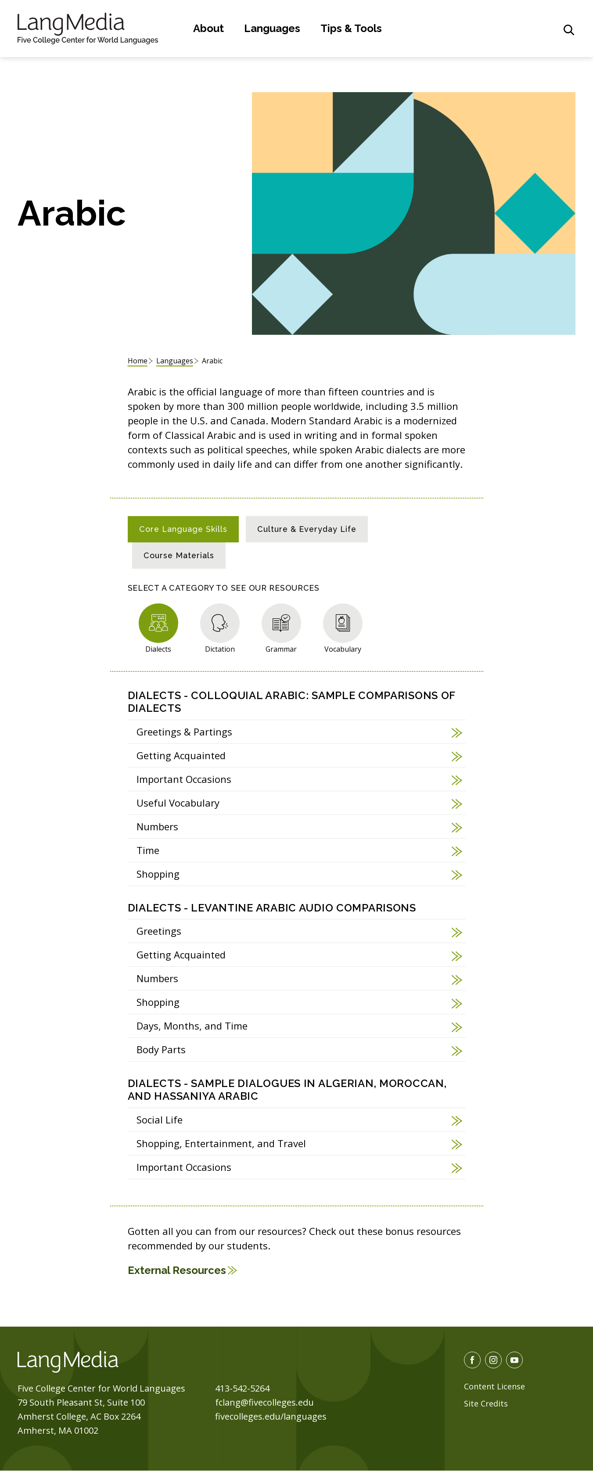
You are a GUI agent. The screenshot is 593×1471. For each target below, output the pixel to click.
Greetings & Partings (184, 731)
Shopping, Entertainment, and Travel (221, 1143)
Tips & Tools (351, 28)
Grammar (281, 648)
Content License (494, 1386)
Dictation (220, 648)
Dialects (158, 648)
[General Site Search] (568, 29)
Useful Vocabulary (178, 802)
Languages (272, 28)
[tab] (183, 529)
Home (137, 361)
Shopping (158, 873)
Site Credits (486, 1403)
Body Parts (161, 1049)
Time (148, 850)
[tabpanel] (297, 930)
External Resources (177, 1270)
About (208, 28)
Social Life (160, 1119)
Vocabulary (342, 648)
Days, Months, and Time (192, 1025)
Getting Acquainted (181, 755)
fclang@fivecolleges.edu (264, 1402)
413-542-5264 (242, 1388)
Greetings (159, 930)
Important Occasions (184, 779)
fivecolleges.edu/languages (271, 1416)
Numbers (157, 826)
